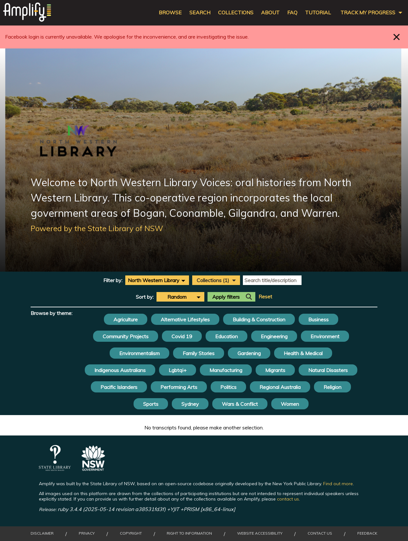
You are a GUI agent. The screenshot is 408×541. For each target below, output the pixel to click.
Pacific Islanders (118, 387)
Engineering (274, 336)
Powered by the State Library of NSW (97, 228)
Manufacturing (225, 370)
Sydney (190, 404)
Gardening (249, 353)
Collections (235, 13)
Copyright (131, 533)
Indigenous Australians (120, 370)
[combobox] (157, 280)
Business (318, 319)
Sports (150, 404)
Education (226, 336)
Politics (228, 387)
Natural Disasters (328, 370)
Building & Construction (259, 319)
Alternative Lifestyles (185, 319)
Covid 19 (181, 336)
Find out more (338, 483)
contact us (288, 499)
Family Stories (199, 353)
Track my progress (367, 13)
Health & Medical (303, 353)
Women (290, 404)
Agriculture (125, 319)
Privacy (87, 533)
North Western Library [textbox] (153, 280)
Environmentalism (139, 353)
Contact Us (320, 533)
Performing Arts (178, 387)
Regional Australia (280, 387)
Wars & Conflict (240, 404)
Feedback (367, 533)
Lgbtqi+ (177, 370)
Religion (332, 387)
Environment (324, 336)
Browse (170, 13)
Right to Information (189, 533)
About (270, 13)
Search (199, 13)
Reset (265, 297)
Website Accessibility (259, 533)
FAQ (292, 13)
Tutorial (318, 13)
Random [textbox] (176, 297)
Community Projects (126, 336)
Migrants (275, 370)
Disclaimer (42, 533)
